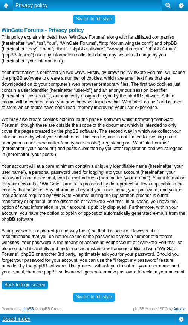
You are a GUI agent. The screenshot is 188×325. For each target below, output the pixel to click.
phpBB (28, 309)
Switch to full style (94, 18)
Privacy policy (31, 5)
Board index (16, 319)
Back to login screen (25, 284)
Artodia (180, 309)
